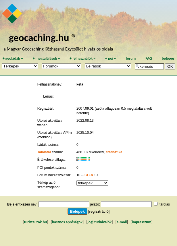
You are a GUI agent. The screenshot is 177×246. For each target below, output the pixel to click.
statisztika (114, 152)
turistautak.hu (35, 222)
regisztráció (99, 212)
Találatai (44, 152)
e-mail (122, 222)
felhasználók (82, 58)
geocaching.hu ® (43, 37)
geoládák (12, 58)
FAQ (148, 58)
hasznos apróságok (67, 222)
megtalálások (46, 58)
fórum (131, 58)
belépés (168, 58)
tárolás (164, 204)
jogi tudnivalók (100, 222)
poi (110, 58)
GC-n (88, 175)
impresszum (141, 222)
